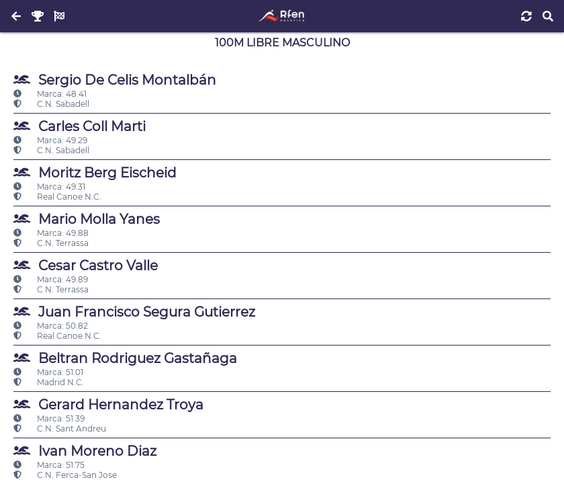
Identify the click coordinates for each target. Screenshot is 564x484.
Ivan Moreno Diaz (84, 451)
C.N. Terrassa (51, 243)
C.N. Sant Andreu (59, 428)
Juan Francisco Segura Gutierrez (134, 312)
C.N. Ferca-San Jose (65, 475)
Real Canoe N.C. (57, 196)
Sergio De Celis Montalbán (114, 80)
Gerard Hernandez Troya (108, 404)
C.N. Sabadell (51, 103)
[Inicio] (281, 16)
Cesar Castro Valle (85, 265)
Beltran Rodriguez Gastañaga (125, 358)
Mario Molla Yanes (86, 219)
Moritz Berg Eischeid (95, 172)
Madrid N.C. (48, 382)
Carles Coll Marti (79, 126)
